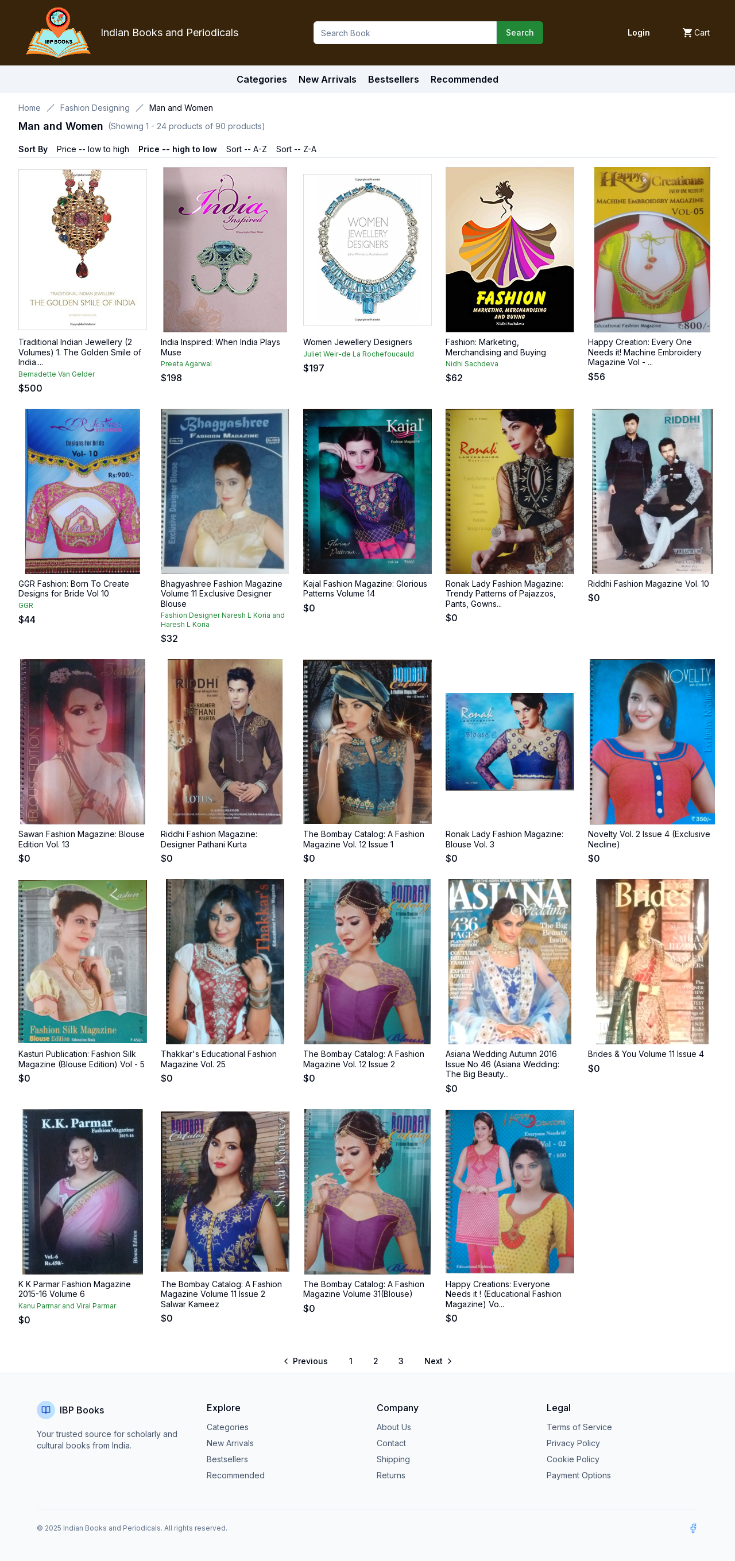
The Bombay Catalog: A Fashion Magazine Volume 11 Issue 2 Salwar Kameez (221, 1294)
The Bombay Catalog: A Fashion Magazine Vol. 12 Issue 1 (363, 839)
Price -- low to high (93, 149)
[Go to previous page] (306, 1361)
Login (639, 32)
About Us (394, 1427)
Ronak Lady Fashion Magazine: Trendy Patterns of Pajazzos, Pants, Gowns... (504, 594)
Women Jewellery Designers (357, 342)
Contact (391, 1443)
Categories (262, 79)
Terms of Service (579, 1427)
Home (29, 108)
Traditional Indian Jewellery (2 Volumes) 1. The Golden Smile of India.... (79, 352)
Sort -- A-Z (246, 149)
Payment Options (579, 1475)
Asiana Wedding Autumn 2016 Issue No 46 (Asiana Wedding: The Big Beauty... (502, 1064)
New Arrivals (230, 1443)
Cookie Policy (573, 1459)
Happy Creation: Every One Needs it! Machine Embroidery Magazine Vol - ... (645, 352)
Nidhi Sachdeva (472, 363)
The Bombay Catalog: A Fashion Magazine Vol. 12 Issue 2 (363, 1059)
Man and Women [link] (181, 108)
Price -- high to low (177, 149)
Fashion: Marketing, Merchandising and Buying (496, 347)
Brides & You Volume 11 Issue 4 (646, 1054)
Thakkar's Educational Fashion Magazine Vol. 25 (219, 1059)
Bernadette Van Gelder (56, 374)
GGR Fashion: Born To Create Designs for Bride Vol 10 (73, 589)
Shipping (393, 1459)
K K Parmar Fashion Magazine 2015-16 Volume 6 (74, 1289)
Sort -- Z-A (296, 149)
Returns (391, 1475)
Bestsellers (227, 1459)
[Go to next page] (437, 1361)
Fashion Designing (95, 108)
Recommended (236, 1475)
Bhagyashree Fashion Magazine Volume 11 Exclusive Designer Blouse (222, 594)
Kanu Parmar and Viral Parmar (67, 1306)
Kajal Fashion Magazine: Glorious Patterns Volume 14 (365, 589)
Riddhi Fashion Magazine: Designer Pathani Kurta (209, 839)
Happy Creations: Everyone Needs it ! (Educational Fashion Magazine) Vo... (504, 1294)
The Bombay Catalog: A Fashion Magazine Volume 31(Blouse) (363, 1289)
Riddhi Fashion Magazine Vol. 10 (648, 583)
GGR (25, 605)
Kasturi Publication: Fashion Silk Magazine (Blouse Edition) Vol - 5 (81, 1059)
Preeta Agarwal (186, 363)
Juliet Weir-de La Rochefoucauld (358, 354)
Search (520, 32)
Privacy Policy (573, 1443)
